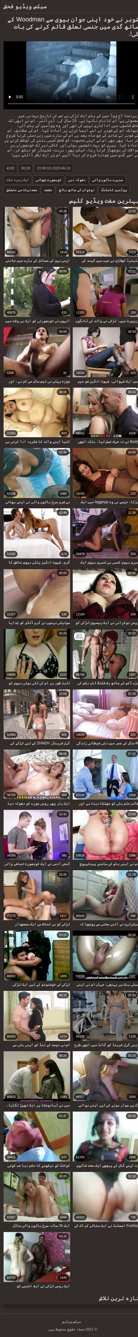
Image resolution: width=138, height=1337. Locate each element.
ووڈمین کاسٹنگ (112, 190)
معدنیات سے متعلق (19, 190)
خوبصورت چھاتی (46, 180)
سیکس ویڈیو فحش (22, 6)
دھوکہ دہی (74, 180)
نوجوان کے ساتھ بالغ (75, 190)
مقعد (46, 190)
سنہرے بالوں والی (105, 180)
